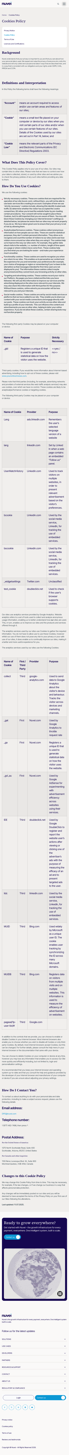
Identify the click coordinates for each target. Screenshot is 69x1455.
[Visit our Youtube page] (32, 1407)
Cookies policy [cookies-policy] (7, 1426)
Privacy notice (7, 1420)
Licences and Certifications (14, 44)
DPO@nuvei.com (9, 1113)
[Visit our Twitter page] (11, 1407)
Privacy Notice (9, 30)
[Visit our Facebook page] (4, 1407)
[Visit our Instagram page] (18, 1407)
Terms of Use (9, 39)
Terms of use (6, 1433)
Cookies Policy (14, 15)
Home (4, 15)
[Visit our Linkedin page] (25, 1407)
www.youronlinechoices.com (14, 376)
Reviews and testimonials (11, 1439)
